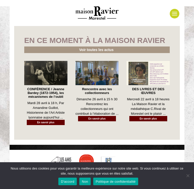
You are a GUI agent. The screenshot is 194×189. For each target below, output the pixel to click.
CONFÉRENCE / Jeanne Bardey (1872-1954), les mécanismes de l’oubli (45, 93)
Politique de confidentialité (116, 181)
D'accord (67, 181)
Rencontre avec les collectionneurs (97, 91)
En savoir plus (45, 122)
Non (85, 181)
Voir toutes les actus (96, 50)
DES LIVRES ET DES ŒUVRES (148, 91)
